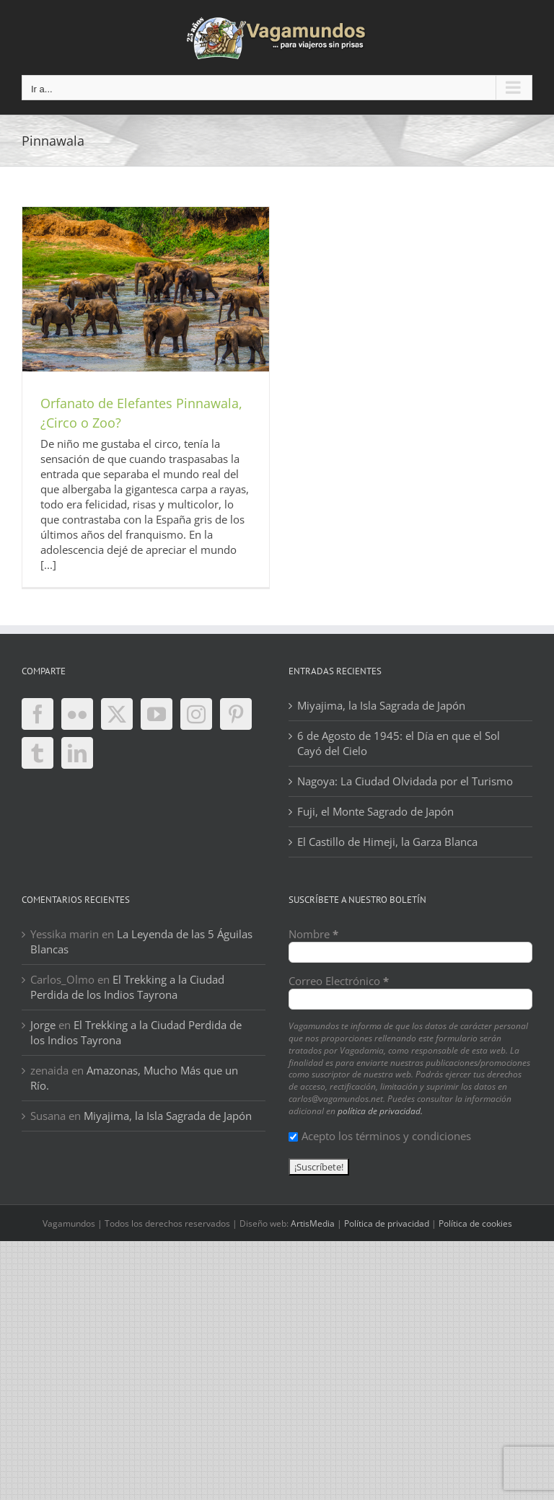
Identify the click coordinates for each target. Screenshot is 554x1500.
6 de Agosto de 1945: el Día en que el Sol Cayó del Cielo (398, 743)
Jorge (43, 1025)
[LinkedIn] (77, 753)
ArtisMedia (313, 1223)
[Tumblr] (37, 753)
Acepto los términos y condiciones (380, 1136)
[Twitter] (117, 714)
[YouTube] (156, 714)
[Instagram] (196, 714)
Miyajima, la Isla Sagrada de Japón (381, 705)
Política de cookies (475, 1223)
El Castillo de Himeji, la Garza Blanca (387, 841)
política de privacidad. (380, 1111)
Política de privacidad (386, 1223)
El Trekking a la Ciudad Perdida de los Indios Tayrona (127, 987)
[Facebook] (37, 714)
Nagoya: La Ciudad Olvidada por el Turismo (405, 781)
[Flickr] (77, 714)
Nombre (313, 934)
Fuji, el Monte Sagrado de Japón (375, 811)
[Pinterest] (236, 714)
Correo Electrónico (339, 981)
